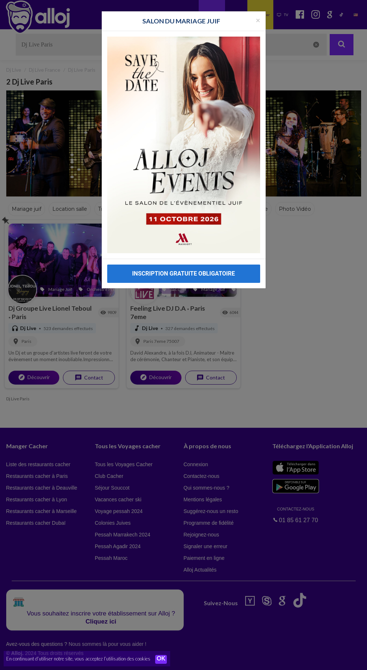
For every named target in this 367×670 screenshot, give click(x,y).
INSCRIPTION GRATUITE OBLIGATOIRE (183, 273)
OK (161, 659)
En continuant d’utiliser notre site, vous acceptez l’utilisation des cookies (78, 659)
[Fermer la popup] (258, 20)
